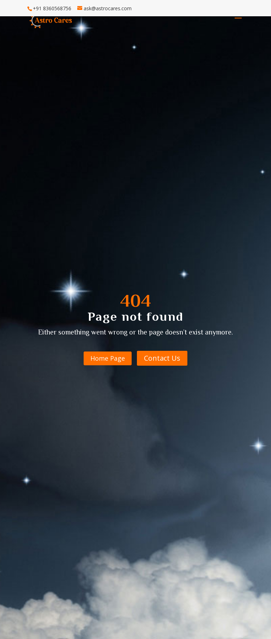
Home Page (107, 358)
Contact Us (162, 358)
